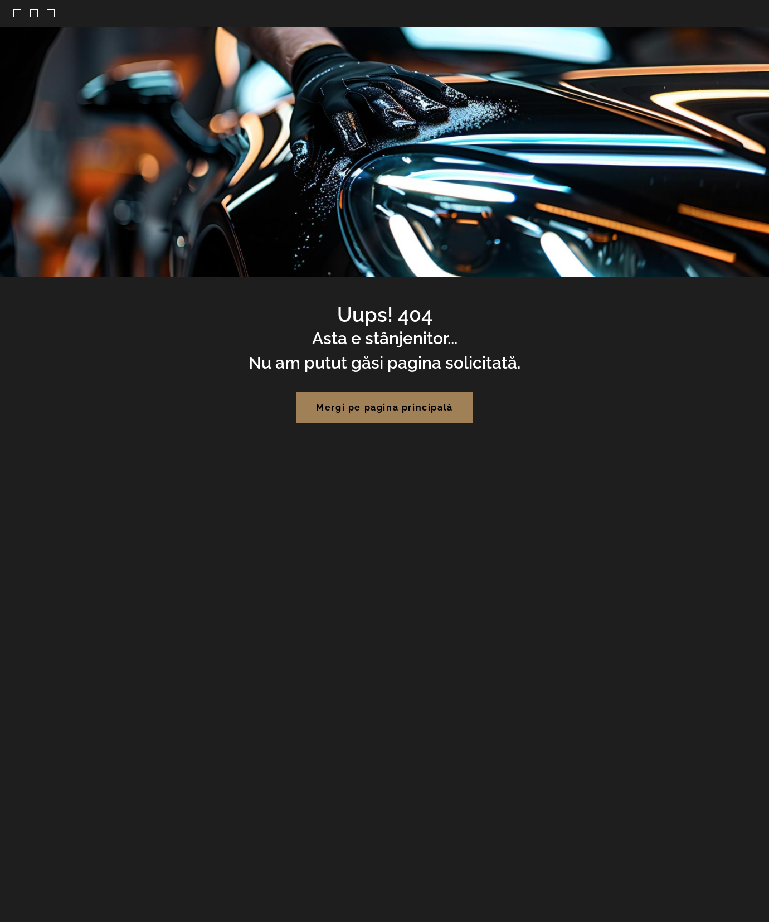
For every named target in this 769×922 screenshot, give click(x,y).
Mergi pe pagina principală (384, 407)
